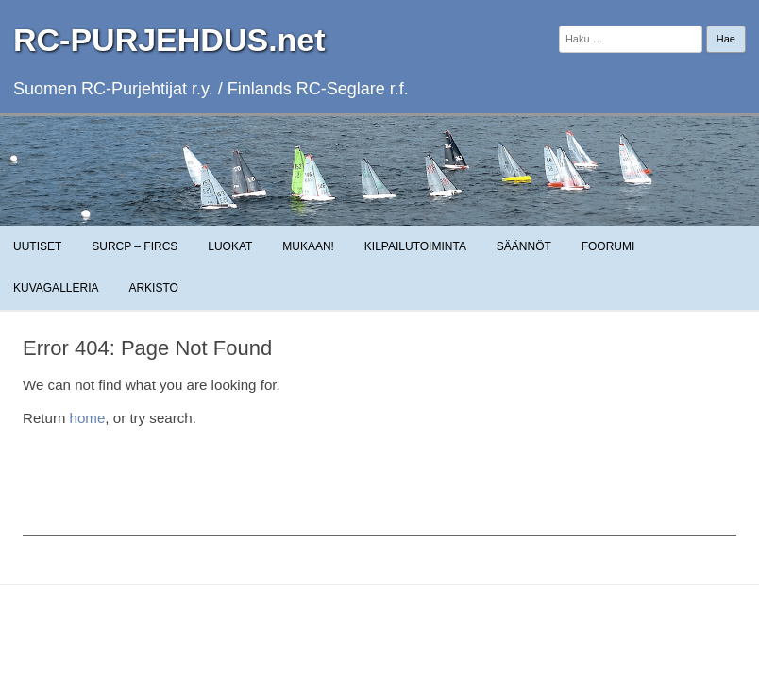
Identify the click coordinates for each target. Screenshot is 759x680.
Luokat (230, 246)
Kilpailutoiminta (415, 246)
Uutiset (37, 246)
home (88, 418)
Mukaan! (308, 246)
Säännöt (524, 246)
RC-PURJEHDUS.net (169, 40)
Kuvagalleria (55, 288)
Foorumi (608, 246)
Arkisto (152, 288)
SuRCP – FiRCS (134, 246)
